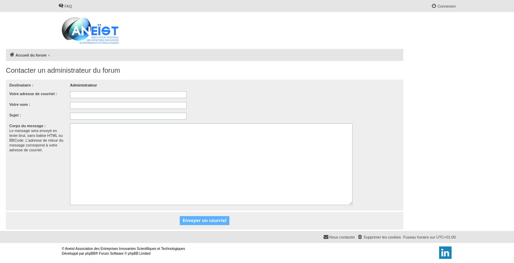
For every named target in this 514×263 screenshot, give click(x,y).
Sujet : (15, 115)
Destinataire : (21, 85)
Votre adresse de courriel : (33, 94)
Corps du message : (27, 126)
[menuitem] (65, 6)
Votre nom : (19, 104)
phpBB (90, 253)
